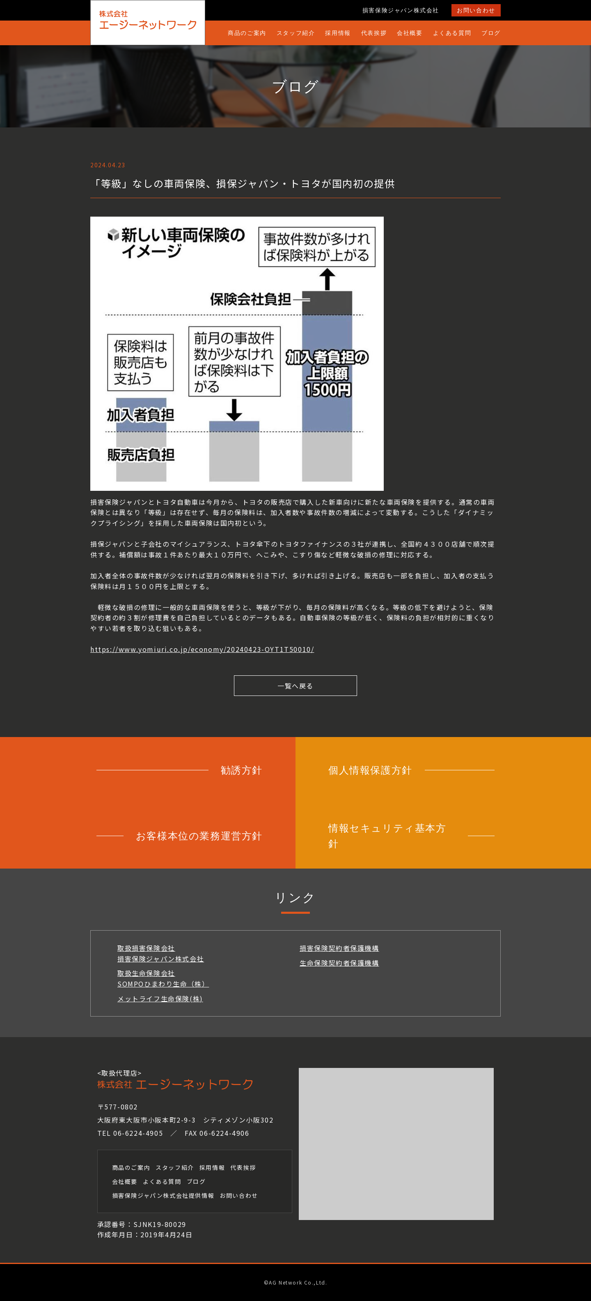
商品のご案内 (247, 33)
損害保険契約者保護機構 (339, 948)
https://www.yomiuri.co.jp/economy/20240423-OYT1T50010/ (202, 649)
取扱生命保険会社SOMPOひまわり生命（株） (163, 978)
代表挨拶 (374, 33)
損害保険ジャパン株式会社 (400, 10)
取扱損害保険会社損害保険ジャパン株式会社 (160, 953)
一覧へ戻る (295, 686)
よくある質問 (452, 33)
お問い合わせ (476, 10)
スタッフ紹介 (296, 33)
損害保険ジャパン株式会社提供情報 (163, 1195)
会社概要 (409, 33)
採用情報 (337, 33)
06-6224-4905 (138, 1133)
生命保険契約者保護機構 (339, 963)
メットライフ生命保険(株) (160, 998)
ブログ (491, 33)
